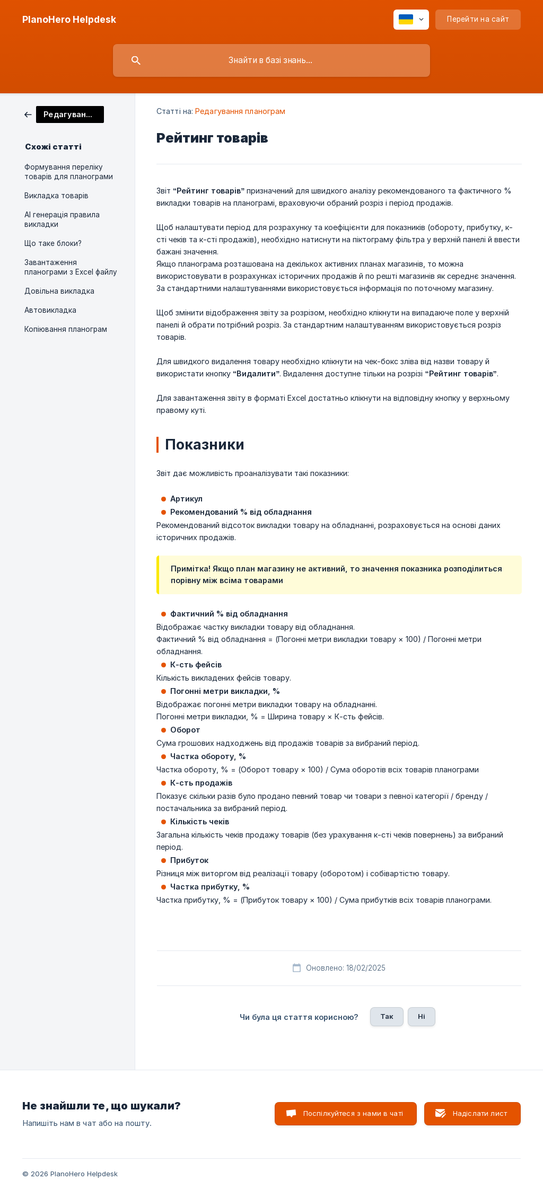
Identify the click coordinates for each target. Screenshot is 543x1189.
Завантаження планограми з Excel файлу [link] (70, 267)
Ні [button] (421, 1016)
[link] (64, 114)
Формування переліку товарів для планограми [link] (68, 172)
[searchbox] (271, 60)
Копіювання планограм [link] (65, 329)
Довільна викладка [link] (59, 291)
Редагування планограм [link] (240, 111)
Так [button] (386, 1016)
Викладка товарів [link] (56, 195)
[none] (69, 20)
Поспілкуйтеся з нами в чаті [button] (353, 1113)
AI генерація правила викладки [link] (62, 219)
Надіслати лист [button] (480, 1113)
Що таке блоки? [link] (53, 243)
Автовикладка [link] (50, 310)
